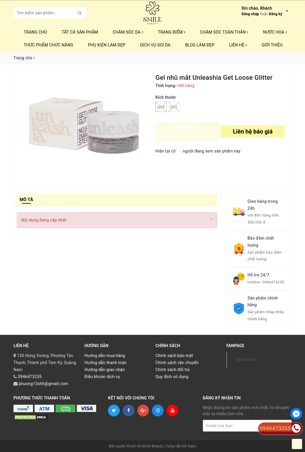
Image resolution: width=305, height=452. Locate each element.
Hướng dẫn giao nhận (105, 369)
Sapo (192, 446)
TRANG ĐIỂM (171, 32)
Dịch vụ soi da (155, 45)
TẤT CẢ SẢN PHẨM (80, 32)
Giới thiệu (272, 45)
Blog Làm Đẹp (199, 45)
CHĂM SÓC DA (128, 32)
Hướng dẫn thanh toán (106, 362)
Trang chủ (35, 32)
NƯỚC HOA (275, 32)
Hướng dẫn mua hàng (105, 355)
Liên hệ (238, 45)
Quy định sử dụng (172, 376)
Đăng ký (275, 14)
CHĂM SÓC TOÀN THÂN (224, 32)
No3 (173, 107)
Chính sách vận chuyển (177, 362)
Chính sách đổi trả (172, 369)
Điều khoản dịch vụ (102, 376)
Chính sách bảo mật (174, 355)
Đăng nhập (250, 14)
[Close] (211, 219)
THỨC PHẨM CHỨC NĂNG (48, 45)
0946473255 (273, 282)
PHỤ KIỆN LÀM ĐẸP (106, 45)
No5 (161, 107)
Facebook (246, 359)
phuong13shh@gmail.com (43, 383)
